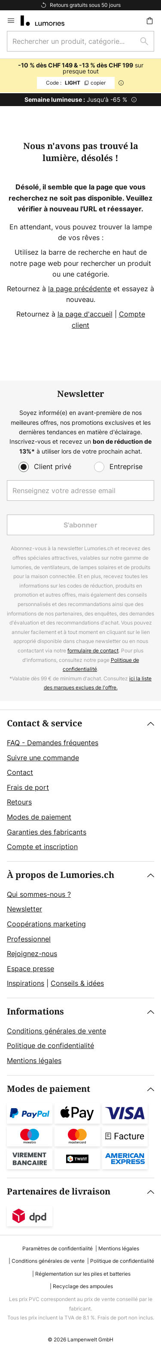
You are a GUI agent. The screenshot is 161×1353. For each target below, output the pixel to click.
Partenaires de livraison (58, 1191)
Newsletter (24, 909)
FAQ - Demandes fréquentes (52, 742)
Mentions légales (34, 1060)
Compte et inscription (42, 846)
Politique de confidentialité (50, 1045)
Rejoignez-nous (32, 953)
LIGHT (76, 82)
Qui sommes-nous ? (39, 894)
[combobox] (80, 41)
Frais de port (28, 787)
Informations (35, 1012)
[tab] (80, 785)
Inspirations (25, 983)
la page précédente (79, 288)
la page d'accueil (85, 314)
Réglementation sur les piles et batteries (83, 1273)
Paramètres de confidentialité (57, 1248)
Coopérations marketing (46, 924)
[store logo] (48, 20)
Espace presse (30, 968)
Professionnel (29, 939)
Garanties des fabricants (46, 832)
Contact (20, 772)
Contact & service (44, 723)
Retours (19, 802)
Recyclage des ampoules (83, 1286)
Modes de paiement (39, 817)
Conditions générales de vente (56, 1031)
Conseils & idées (77, 983)
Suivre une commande (43, 757)
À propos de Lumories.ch (60, 875)
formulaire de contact (92, 650)
